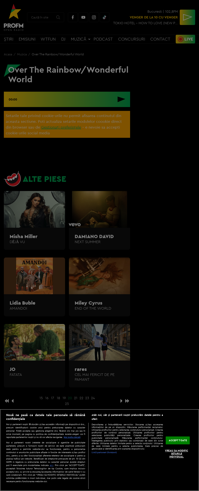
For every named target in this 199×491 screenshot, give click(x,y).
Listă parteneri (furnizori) (104, 452)
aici (51, 465)
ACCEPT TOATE (178, 440)
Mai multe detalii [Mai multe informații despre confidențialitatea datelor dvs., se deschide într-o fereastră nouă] (72, 437)
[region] (99, 450)
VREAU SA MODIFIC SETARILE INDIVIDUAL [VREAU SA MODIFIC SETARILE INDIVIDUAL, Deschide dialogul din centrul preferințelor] (176, 453)
